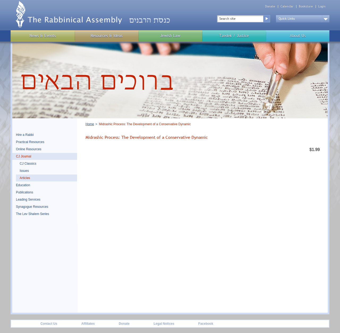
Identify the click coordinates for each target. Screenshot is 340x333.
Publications (24, 192)
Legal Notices (164, 324)
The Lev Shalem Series (32, 214)
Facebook (205, 324)
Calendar (287, 6)
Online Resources (28, 149)
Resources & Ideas (106, 35)
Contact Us (48, 324)
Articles (25, 178)
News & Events (42, 35)
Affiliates (88, 324)
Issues (24, 171)
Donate (270, 6)
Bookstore (306, 6)
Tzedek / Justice (234, 35)
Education (23, 185)
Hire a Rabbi (25, 135)
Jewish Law (170, 35)
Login (322, 6)
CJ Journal (23, 156)
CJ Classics (28, 163)
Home (90, 124)
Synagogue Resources (32, 207)
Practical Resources (30, 142)
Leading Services (28, 199)
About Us (298, 35)
